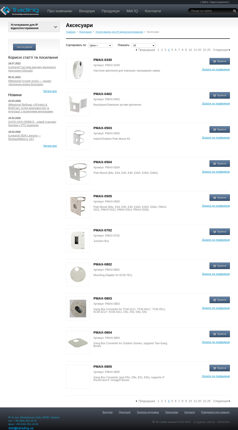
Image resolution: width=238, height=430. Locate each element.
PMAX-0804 (103, 332)
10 (190, 50)
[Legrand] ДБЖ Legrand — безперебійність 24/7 (24, 137)
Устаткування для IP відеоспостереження (34, 26)
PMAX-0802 (103, 264)
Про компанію (59, 11)
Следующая (220, 50)
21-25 (206, 50)
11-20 (197, 50)
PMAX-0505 (103, 196)
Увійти (205, 2)
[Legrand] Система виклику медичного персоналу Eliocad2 (32, 69)
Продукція (111, 11)
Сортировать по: (76, 45)
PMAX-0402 (103, 94)
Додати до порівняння (216, 69)
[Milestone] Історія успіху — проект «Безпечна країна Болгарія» (30, 82)
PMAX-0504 (103, 162)
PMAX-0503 (103, 128)
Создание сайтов (204, 422)
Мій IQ (132, 11)
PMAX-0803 (103, 298)
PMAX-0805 (103, 366)
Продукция (85, 31)
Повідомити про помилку (215, 412)
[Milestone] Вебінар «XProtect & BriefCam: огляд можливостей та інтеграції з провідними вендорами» (31, 108)
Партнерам (171, 412)
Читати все (50, 91)
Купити (219, 61)
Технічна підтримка (148, 412)
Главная (70, 31)
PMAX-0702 (103, 230)
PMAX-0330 (103, 60)
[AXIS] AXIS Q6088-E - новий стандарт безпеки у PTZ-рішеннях (32, 123)
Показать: (124, 45)
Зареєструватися (219, 2)
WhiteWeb (223, 422)
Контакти (153, 11)
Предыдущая (147, 50)
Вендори (87, 11)
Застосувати (24, 47)
